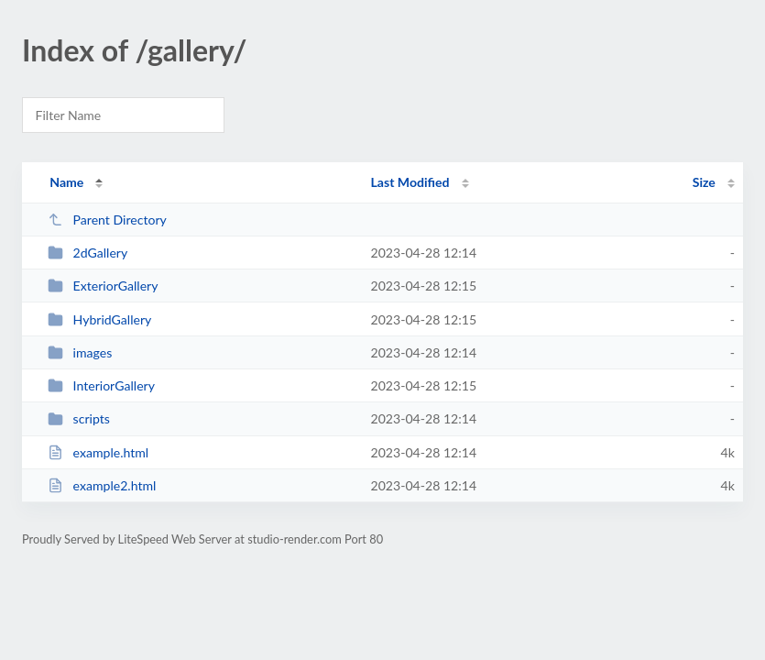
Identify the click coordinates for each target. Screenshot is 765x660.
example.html (98, 452)
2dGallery (87, 252)
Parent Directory (107, 219)
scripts (79, 418)
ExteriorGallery (103, 285)
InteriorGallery (101, 385)
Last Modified (410, 182)
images (80, 352)
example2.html (102, 485)
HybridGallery (99, 319)
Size (704, 182)
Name (66, 182)
